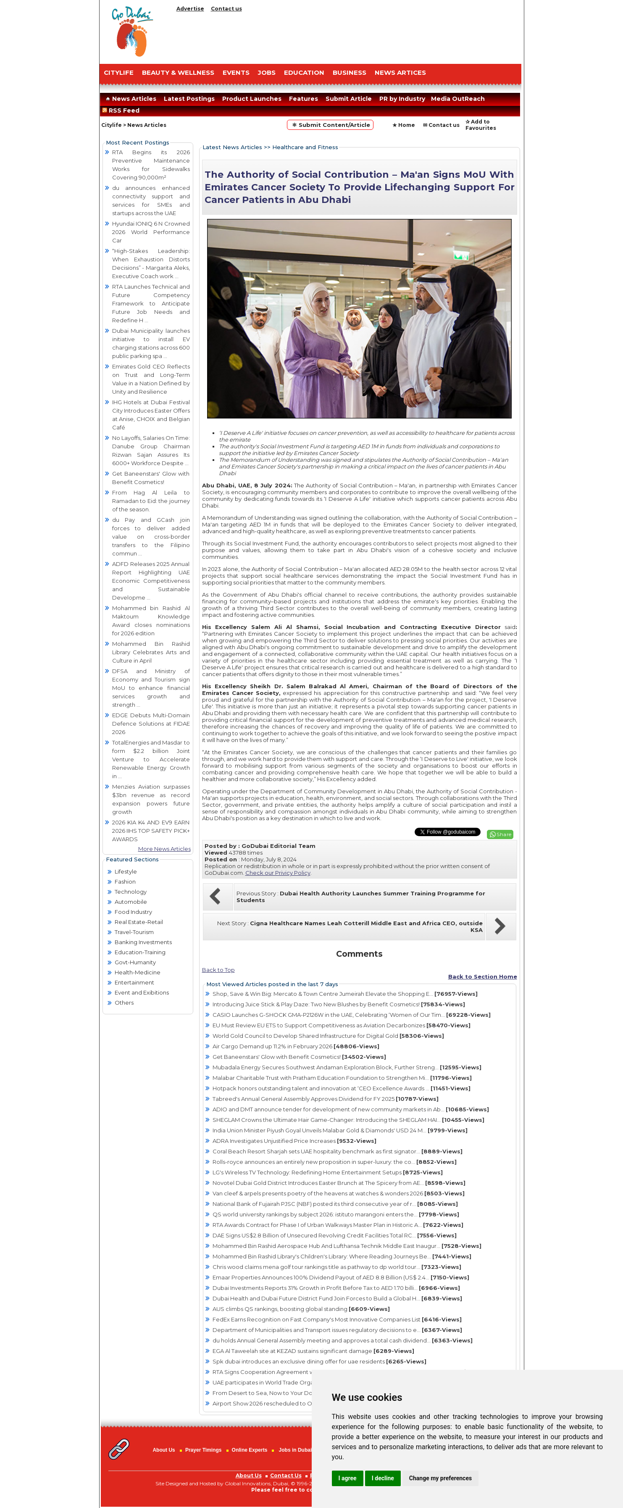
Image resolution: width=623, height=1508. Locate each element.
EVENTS (236, 72)
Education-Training (140, 952)
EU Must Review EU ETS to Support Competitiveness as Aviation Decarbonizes (342, 1025)
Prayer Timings (203, 1450)
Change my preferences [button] (440, 1478)
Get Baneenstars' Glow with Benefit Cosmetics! (299, 1056)
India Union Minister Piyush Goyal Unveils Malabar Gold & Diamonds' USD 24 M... (340, 1130)
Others (124, 1002)
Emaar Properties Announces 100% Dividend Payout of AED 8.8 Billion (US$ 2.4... (341, 1277)
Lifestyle (126, 871)
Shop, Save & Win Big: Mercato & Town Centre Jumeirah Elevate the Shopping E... (345, 993)
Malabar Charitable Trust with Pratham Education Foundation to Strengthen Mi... (342, 1077)
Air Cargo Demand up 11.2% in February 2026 (296, 1046)
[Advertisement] (347, 36)
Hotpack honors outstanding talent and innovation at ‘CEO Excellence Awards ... (342, 1088)
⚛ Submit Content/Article (330, 124)
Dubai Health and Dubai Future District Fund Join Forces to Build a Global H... (337, 1298)
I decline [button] (383, 1478)
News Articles (130, 99)
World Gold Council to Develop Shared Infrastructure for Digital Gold (328, 1035)
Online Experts (250, 1450)
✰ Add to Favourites (480, 124)
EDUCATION (304, 72)
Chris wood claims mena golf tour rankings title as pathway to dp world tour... (337, 1266)
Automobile (131, 901)
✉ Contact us (441, 125)
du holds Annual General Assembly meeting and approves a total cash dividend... (343, 1340)
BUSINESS (349, 72)
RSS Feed (122, 110)
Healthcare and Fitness (305, 147)
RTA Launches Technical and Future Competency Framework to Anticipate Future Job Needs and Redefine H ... (151, 303)
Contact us (226, 8)
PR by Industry (402, 99)
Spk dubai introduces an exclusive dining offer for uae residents (319, 1361)
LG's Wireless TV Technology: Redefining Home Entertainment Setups (328, 1172)
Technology (131, 891)
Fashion (125, 881)
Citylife (111, 125)
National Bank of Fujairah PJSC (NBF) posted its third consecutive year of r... (335, 1203)
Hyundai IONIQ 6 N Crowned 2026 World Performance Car (151, 232)
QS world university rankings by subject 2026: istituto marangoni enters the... (336, 1214)
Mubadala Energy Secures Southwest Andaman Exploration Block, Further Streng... (347, 1067)
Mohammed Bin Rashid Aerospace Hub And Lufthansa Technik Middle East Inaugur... (347, 1245)
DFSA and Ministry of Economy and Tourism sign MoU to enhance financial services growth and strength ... (151, 688)
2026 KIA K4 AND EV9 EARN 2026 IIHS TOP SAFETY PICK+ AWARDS (151, 830)
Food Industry (133, 911)
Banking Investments (143, 942)
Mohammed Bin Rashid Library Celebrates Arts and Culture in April (151, 652)
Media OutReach (458, 99)
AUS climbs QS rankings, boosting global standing (301, 1308)
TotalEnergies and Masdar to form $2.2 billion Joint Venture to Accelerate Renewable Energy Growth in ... (151, 759)
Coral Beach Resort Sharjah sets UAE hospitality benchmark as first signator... (338, 1151)
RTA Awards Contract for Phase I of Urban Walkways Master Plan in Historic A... (338, 1224)
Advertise (190, 8)
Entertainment (134, 982)
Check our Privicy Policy (277, 872)
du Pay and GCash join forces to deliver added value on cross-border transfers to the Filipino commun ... (151, 536)
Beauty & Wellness (178, 72)
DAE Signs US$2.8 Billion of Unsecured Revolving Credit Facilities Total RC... (335, 1235)
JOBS (267, 72)
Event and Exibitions (142, 992)
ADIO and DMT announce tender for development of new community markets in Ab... (351, 1109)
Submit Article (348, 99)
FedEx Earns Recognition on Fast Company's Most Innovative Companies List (337, 1319)
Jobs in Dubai (295, 1450)
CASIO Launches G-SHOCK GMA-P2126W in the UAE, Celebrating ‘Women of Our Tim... (352, 1014)
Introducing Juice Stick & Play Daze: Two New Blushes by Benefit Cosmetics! (339, 1004)
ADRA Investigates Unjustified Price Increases (294, 1140)
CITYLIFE (119, 72)
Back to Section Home (482, 976)
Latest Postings (189, 99)
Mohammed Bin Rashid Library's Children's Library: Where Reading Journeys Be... (342, 1256)
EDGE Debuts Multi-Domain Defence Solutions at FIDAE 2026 (151, 723)
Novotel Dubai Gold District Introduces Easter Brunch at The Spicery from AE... (339, 1182)
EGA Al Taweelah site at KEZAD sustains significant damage (313, 1350)
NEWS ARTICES (400, 72)
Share (504, 834)
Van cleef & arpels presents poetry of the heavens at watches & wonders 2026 (339, 1193)
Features (303, 99)
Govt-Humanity (135, 962)
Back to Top (218, 969)
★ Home (403, 125)
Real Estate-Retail (139, 921)
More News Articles (164, 848)
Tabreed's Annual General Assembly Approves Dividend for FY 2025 (326, 1098)
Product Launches (252, 99)
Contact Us (286, 1475)
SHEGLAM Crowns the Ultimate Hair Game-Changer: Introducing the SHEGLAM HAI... (348, 1119)
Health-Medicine (137, 972)
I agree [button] (348, 1478)
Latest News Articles (232, 147)
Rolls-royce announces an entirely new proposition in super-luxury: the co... (335, 1161)
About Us (163, 1450)
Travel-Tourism (134, 932)
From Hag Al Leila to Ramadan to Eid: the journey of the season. (151, 501)
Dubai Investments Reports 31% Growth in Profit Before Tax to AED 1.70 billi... (336, 1287)
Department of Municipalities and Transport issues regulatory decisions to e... (337, 1329)
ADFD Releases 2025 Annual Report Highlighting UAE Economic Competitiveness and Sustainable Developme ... (151, 581)
